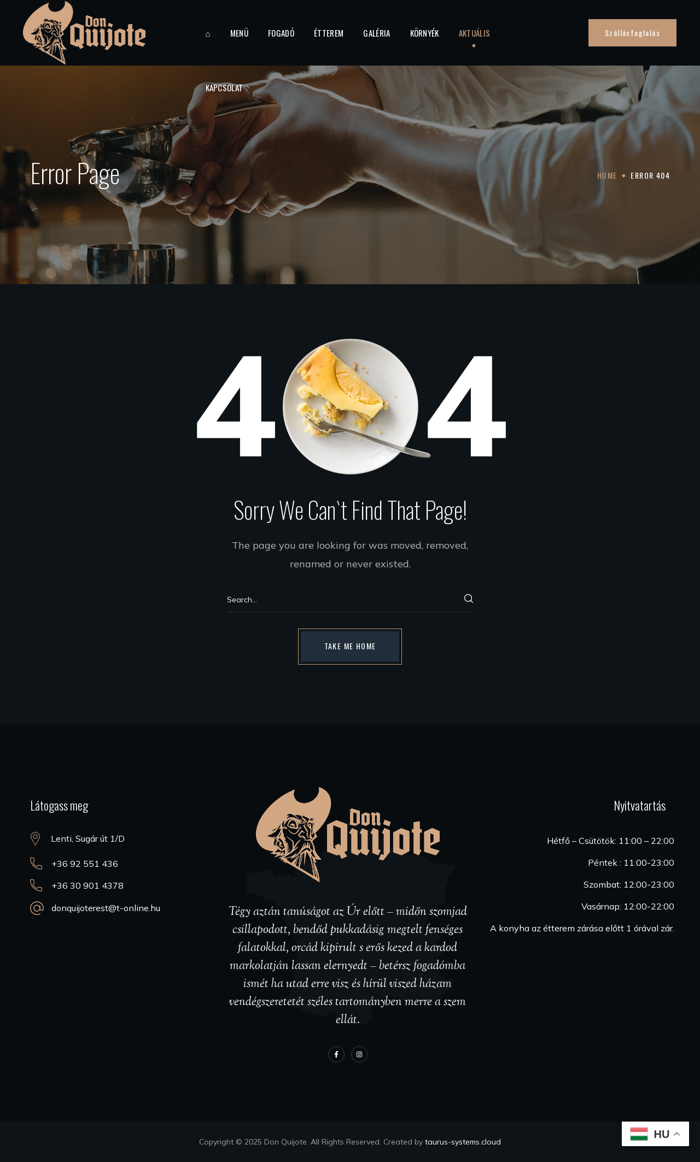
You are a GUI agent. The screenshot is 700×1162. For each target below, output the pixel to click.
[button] (632, 32)
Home (607, 175)
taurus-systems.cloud (463, 1142)
